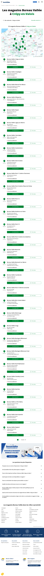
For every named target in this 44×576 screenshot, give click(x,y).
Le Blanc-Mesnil (18, 522)
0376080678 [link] (15, 67)
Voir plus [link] (33, 67)
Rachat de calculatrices (26, 546)
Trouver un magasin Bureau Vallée (8, 5)
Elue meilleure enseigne (37, 553)
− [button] (40, 33)
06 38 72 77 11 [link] (15, 295)
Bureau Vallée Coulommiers (15, 148)
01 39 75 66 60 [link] (15, 435)
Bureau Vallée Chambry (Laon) (15, 376)
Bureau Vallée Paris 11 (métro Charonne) (18, 173)
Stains (30, 522)
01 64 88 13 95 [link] (15, 308)
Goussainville (3, 519)
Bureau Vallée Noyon (13, 110)
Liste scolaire (25, 551)
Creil (2, 509)
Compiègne (3, 508)
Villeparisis (3, 515)
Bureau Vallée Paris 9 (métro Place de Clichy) (19, 186)
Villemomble (31, 519)
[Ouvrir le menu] (1, 2)
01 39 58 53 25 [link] (15, 409)
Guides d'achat (14, 544)
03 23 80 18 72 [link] (15, 384)
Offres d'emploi (35, 546)
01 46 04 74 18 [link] (15, 346)
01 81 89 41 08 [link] (15, 321)
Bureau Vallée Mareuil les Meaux (16, 84)
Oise (16, 5)
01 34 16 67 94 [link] (15, 168)
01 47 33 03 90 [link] (15, 219)
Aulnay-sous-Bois (18, 511)
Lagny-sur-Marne (18, 509)
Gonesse (3, 522)
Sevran (16, 508)
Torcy (30, 508)
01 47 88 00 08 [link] (15, 282)
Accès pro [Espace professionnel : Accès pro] (34, 1)
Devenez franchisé (36, 548)
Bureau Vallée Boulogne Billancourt (17, 338)
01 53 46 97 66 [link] (15, 206)
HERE (41, 56)
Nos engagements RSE (37, 550)
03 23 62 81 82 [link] (15, 422)
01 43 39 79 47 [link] (15, 270)
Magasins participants (5, 542)
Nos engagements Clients (37, 551)
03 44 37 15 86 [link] (15, 79)
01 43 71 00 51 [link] (15, 181)
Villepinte (3, 520)
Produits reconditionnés (16, 542)
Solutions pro (25, 553)
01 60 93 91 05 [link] (15, 105)
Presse (34, 544)
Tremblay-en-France (5, 517)
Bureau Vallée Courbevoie (14, 275)
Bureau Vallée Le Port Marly (15, 402)
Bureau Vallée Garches (13, 389)
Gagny (30, 512)
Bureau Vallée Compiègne (14, 72)
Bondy (30, 515)
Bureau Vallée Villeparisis (14, 97)
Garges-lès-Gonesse (33, 511)
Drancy (30, 517)
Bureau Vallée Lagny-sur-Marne (16, 122)
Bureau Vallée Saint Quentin (15, 414)
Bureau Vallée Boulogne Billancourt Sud (18, 351)
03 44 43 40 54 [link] (15, 117)
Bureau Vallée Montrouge (14, 313)
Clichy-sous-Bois (18, 517)
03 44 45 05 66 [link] (15, 257)
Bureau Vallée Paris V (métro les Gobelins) (18, 237)
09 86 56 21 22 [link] (15, 244)
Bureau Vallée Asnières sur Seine (16, 211)
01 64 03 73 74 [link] (15, 156)
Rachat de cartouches (26, 542)
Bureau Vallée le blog (15, 546)
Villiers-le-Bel (17, 512)
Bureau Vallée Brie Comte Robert (16, 300)
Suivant (22, 439)
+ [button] (40, 30)
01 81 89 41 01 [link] (15, 359)
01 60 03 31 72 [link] (15, 130)
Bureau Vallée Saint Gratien (15, 160)
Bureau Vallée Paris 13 (13, 224)
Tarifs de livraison (25, 548)
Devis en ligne (25, 550)
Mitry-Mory (3, 514)
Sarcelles (17, 520)
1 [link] (17, 439)
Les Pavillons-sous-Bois (33, 509)
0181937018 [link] (15, 371)
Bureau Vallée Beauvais (13, 249)
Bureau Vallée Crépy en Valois (15, 59)
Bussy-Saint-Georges (33, 514)
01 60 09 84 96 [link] (15, 92)
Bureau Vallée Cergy (12, 325)
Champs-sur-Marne (33, 520)
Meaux (2, 511)
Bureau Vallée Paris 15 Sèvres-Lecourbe (18, 287)
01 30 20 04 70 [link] (15, 333)
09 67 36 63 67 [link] (15, 397)
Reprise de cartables (26, 544)
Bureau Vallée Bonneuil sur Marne (16, 262)
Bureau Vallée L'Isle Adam (14, 135)
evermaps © (40, 526)
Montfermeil (17, 515)
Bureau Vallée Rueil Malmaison (15, 364)
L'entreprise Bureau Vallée (37, 542)
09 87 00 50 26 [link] (15, 194)
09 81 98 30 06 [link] (15, 143)
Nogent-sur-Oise (4, 512)
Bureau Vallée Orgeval (13, 427)
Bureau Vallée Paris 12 (13, 199)
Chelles (16, 519)
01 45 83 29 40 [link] (15, 232)
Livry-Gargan (17, 514)
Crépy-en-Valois (22, 5)
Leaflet (36, 56)
